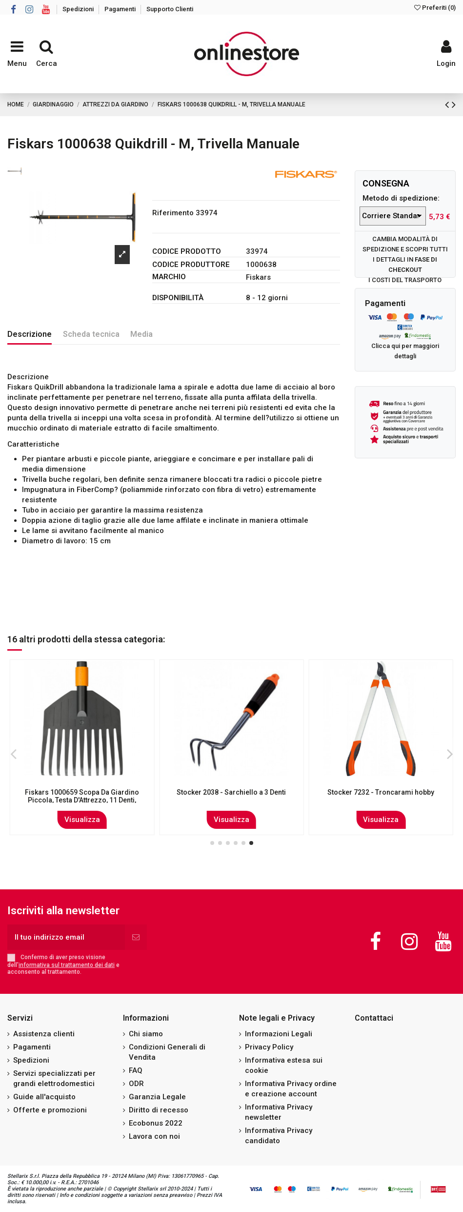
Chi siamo (146, 1033)
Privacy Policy (269, 1047)
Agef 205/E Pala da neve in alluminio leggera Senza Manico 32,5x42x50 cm (381, 796)
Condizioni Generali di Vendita (167, 1052)
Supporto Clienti (169, 9)
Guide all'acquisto (44, 1096)
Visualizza (82, 819)
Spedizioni (78, 9)
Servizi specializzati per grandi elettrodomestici (54, 1078)
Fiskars (258, 277)
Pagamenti (120, 9)
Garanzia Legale (157, 1096)
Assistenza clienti (44, 1033)
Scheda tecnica (91, 334)
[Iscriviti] (136, 937)
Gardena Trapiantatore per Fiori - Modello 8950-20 (231, 796)
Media (141, 334)
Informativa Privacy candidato (278, 1135)
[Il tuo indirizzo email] (66, 937)
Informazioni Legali (278, 1033)
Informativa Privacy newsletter (278, 1112)
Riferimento (173, 212)
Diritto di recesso (158, 1110)
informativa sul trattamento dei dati (67, 965)
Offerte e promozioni (50, 1110)
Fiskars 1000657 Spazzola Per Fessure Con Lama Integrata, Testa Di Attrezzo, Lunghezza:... (82, 800)
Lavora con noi (154, 1136)
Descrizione (29, 334)
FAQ (135, 1070)
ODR (136, 1083)
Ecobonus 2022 (155, 1123)
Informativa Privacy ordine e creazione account (291, 1088)
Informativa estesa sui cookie (283, 1065)
